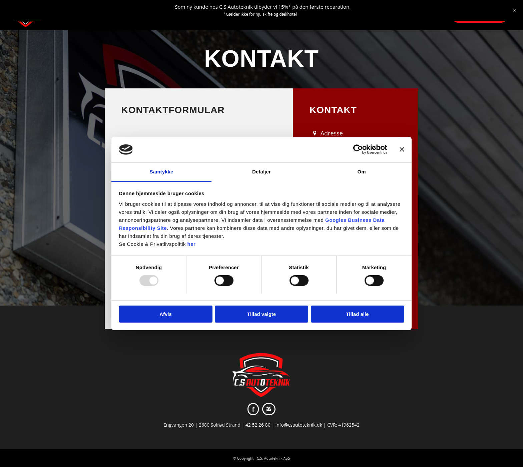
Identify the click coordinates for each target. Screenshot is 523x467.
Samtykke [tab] (161, 171)
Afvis (165, 314)
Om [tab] (361, 171)
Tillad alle (357, 314)
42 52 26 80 (258, 425)
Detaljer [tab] (261, 171)
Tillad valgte (261, 314)
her (191, 244)
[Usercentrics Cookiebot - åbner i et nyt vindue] (358, 149)
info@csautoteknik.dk (299, 425)
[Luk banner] (402, 149)
